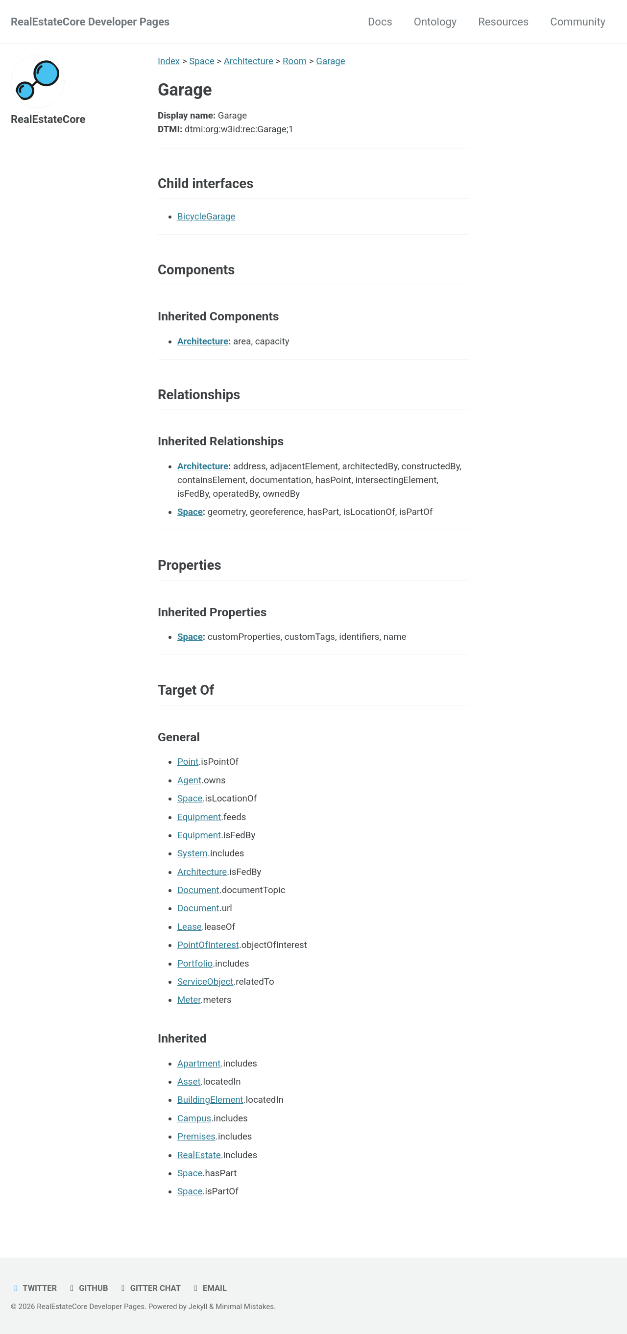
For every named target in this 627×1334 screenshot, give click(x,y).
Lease (189, 927)
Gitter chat (149, 1288)
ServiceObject (205, 981)
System (192, 853)
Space (201, 61)
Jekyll (198, 1306)
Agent (189, 780)
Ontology (435, 22)
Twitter (34, 1288)
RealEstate (199, 1155)
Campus (194, 1118)
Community (577, 22)
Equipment (199, 817)
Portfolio (195, 963)
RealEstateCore (48, 119)
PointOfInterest (208, 945)
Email (208, 1288)
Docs (380, 22)
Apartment (198, 1063)
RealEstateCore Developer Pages (90, 22)
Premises (196, 1136)
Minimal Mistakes (245, 1306)
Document (198, 890)
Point (187, 761)
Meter (188, 999)
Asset (189, 1081)
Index (169, 61)
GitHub (87, 1288)
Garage (330, 61)
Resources (503, 22)
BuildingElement (210, 1099)
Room (295, 61)
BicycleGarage (206, 216)
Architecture (248, 61)
